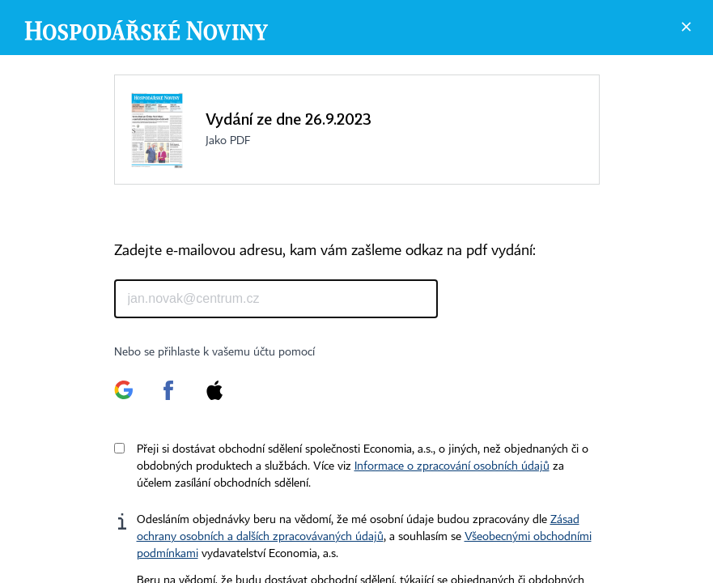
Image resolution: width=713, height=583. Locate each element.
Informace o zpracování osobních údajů (452, 466)
